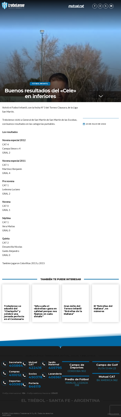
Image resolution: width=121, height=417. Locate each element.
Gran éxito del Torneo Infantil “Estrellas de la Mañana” (72, 310)
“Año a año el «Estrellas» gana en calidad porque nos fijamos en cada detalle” (45, 311)
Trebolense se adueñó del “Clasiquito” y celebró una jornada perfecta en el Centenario (15, 312)
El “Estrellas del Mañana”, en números (103, 308)
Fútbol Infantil (40, 83)
